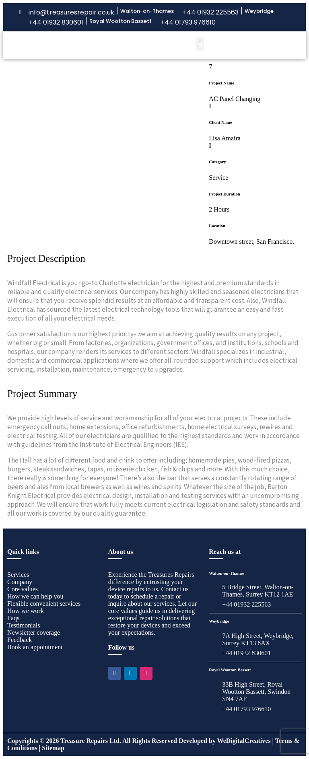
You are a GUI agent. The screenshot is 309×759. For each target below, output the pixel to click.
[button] (200, 44)
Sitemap (53, 748)
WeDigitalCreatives (244, 740)
